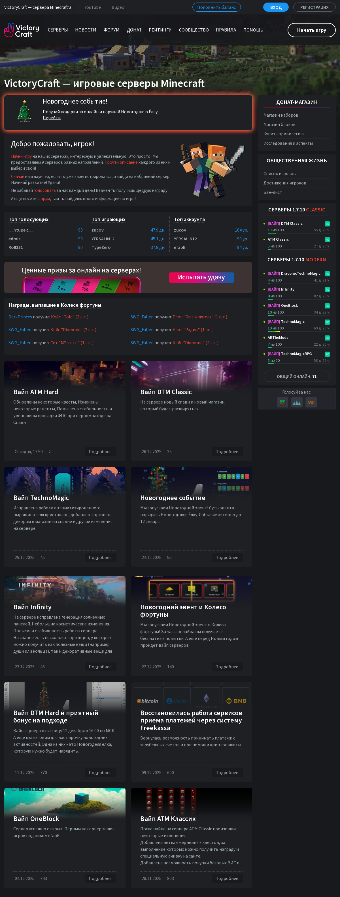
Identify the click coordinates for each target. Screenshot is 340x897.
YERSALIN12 (103, 238)
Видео (116, 6)
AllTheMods (278, 337)
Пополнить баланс (216, 7)
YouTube (91, 6)
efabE (179, 247)
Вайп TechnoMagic (41, 497)
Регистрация (314, 7)
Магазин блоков (280, 124)
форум (43, 198)
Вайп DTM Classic (166, 391)
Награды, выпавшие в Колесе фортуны (54, 305)
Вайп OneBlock (36, 818)
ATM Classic (278, 239)
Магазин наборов (281, 115)
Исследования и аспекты (288, 143)
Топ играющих (109, 219)
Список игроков (280, 173)
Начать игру (311, 30)
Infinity (281, 289)
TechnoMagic (286, 321)
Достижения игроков (285, 183)
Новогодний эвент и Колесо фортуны (183, 610)
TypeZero (101, 247)
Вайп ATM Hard (35, 391)
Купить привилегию (284, 133)
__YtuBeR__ (21, 230)
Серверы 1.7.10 (296, 209)
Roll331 (15, 247)
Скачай (17, 176)
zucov (98, 230)
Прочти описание (121, 162)
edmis (14, 238)
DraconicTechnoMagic (294, 273)
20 (327, 224)
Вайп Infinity (32, 606)
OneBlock (283, 305)
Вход (276, 7)
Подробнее (101, 452)
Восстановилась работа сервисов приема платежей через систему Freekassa (191, 720)
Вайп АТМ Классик (168, 818)
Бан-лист (273, 192)
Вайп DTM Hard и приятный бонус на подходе (55, 716)
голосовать (45, 190)
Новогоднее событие (172, 497)
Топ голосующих (28, 219)
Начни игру (21, 156)
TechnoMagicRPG (290, 353)
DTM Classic (285, 223)
